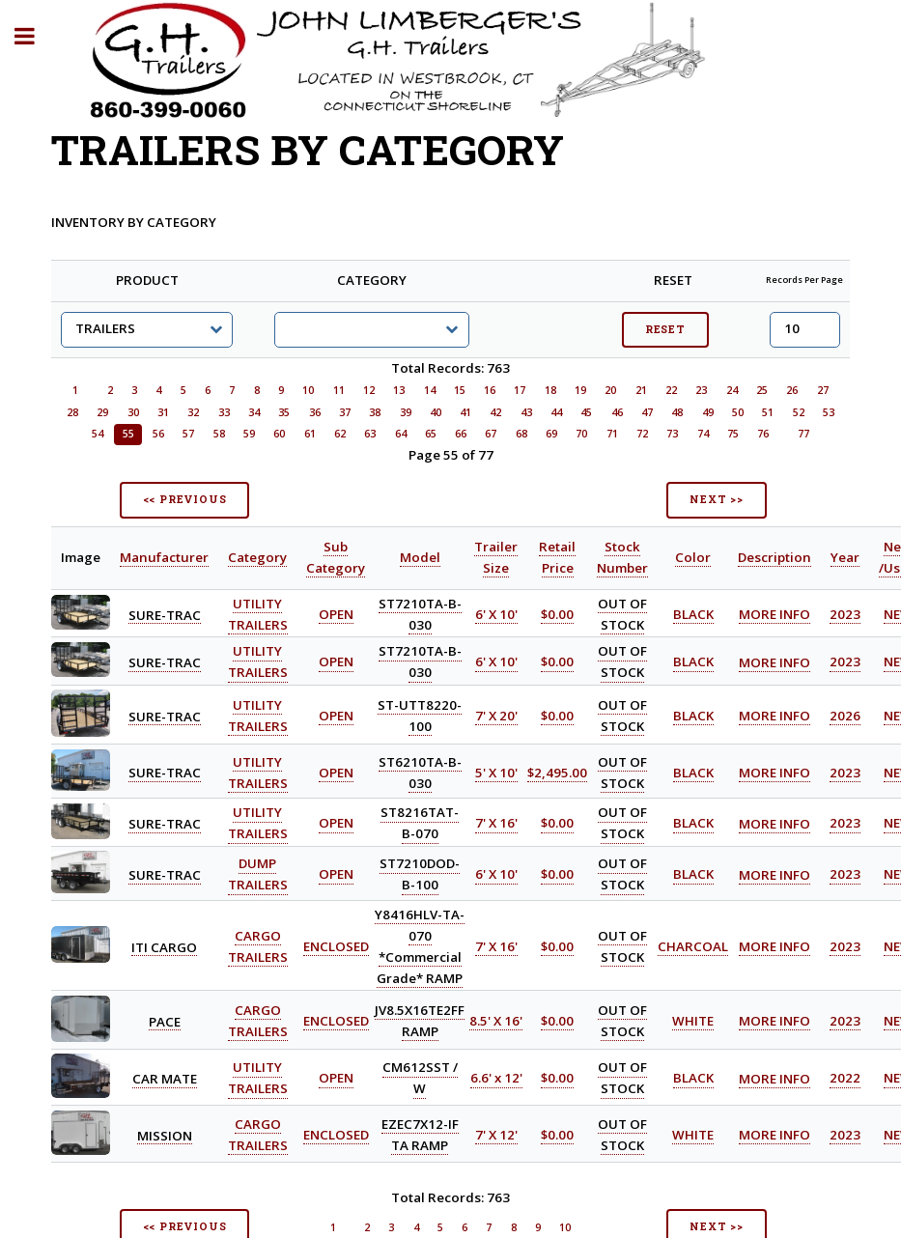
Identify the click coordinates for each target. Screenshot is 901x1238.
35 (284, 412)
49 (708, 412)
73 (672, 433)
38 (374, 412)
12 (369, 390)
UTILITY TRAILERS (258, 662)
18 (550, 390)
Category (257, 557)
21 (641, 390)
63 (370, 433)
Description (774, 557)
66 (460, 433)
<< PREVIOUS (185, 499)
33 (224, 412)
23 (701, 390)
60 (279, 433)
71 (612, 433)
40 (435, 412)
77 (803, 433)
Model (420, 557)
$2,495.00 (557, 772)
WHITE (693, 1020)
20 (610, 390)
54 (97, 433)
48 (677, 412)
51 (767, 412)
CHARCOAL (693, 946)
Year (845, 557)
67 (490, 433)
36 (315, 412)
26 (792, 390)
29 (102, 412)
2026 (845, 715)
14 (429, 390)
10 (308, 390)
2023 (845, 614)
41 (465, 412)
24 (732, 390)
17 (519, 390)
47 (647, 412)
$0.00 (557, 614)
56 (158, 433)
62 (340, 433)
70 (581, 433)
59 (249, 433)
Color (693, 557)
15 (459, 390)
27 (822, 390)
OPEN (336, 614)
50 (737, 412)
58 (219, 433)
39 (405, 412)
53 (828, 412)
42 (495, 412)
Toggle (35, 36)
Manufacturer (164, 557)
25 (762, 390)
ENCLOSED (336, 946)
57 (188, 433)
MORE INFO (774, 614)
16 (489, 390)
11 (339, 390)
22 (671, 390)
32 (193, 412)
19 (580, 390)
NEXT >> (717, 499)
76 (763, 433)
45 (586, 412)
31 (163, 412)
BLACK (693, 614)
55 (128, 433)
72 (642, 433)
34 (254, 412)
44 (556, 412)
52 (798, 412)
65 (430, 433)
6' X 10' (496, 614)
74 (703, 433)
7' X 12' (496, 1134)
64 (400, 433)
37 (344, 412)
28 (72, 412)
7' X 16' (496, 823)
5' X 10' (496, 772)
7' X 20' (496, 715)
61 (310, 433)
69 (551, 433)
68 (521, 433)
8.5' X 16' (495, 1020)
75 (733, 433)
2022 (845, 1078)
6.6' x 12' (496, 1078)
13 (399, 390)
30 (133, 412)
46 (617, 412)
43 (526, 412)
